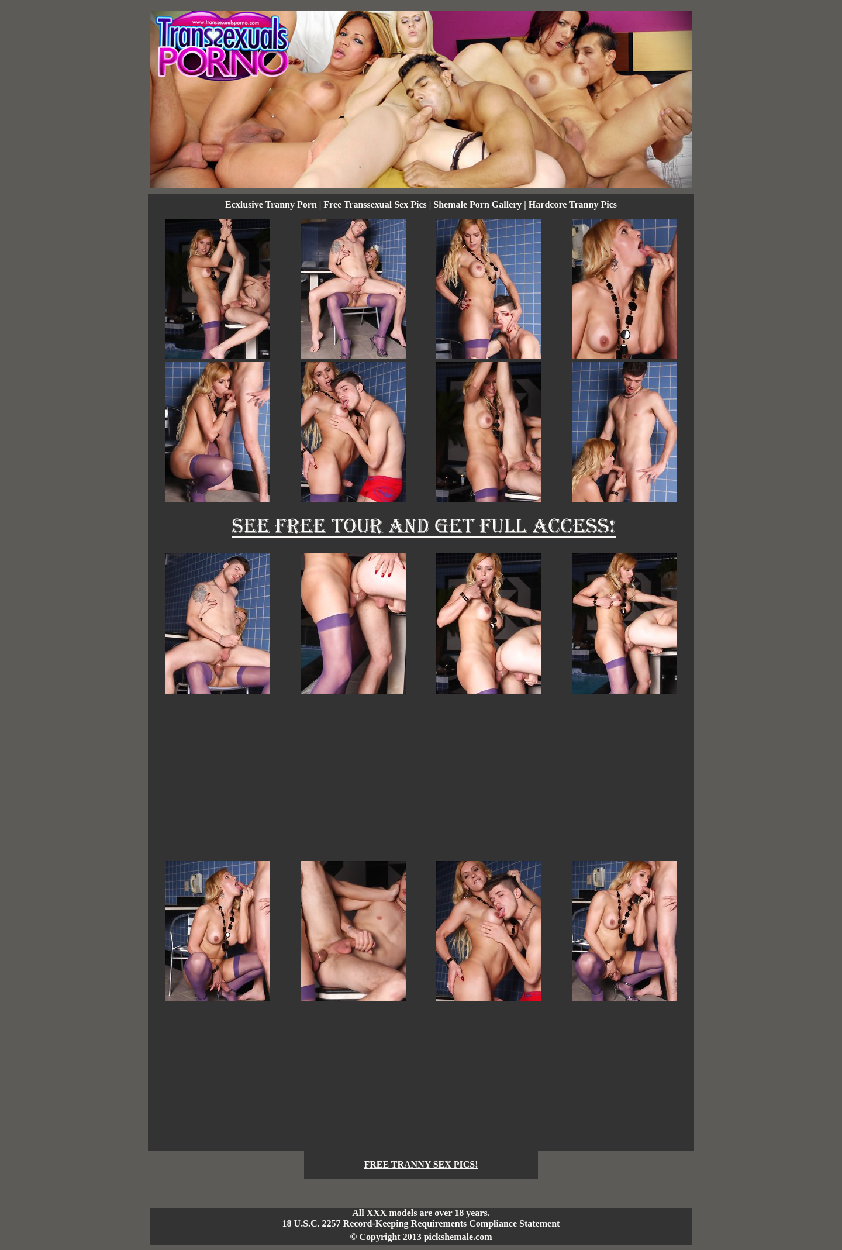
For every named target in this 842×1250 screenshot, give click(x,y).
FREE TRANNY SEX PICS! (421, 1164)
